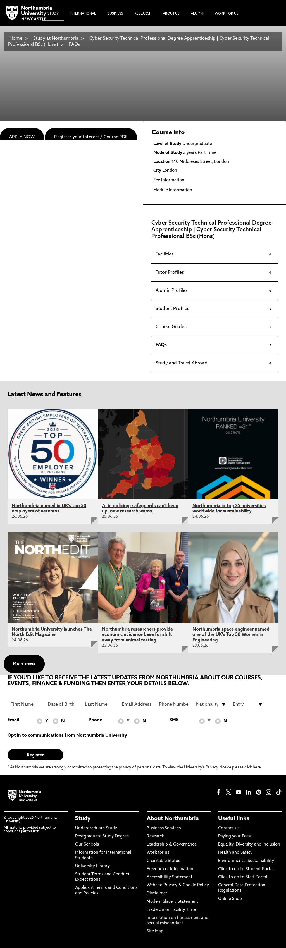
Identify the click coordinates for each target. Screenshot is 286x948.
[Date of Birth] (63, 704)
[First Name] (26, 704)
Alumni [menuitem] (197, 13)
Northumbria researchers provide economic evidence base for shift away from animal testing (137, 634)
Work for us (158, 853)
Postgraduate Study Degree (102, 836)
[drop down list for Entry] (248, 704)
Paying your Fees (234, 836)
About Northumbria (173, 819)
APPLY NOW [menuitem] (22, 137)
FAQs (74, 44)
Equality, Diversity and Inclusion (249, 844)
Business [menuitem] (115, 13)
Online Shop (230, 899)
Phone (95, 720)
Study (82, 819)
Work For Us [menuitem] (227, 13)
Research (156, 836)
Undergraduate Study (96, 828)
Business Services (164, 828)
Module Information (172, 190)
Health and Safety (235, 853)
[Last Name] (100, 704)
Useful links (233, 819)
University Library (92, 866)
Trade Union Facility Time (171, 910)
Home (15, 38)
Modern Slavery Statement (172, 902)
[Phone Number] (174, 704)
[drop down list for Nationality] (211, 704)
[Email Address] (137, 704)
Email (13, 720)
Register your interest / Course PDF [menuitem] (91, 137)
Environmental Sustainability (246, 861)
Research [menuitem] (143, 13)
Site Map (155, 931)
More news (24, 664)
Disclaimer (157, 893)
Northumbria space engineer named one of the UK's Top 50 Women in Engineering (231, 634)
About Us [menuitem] (171, 13)
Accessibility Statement (169, 877)
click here (252, 767)
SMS (174, 720)
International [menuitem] (83, 13)
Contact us (228, 828)
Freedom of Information (170, 869)
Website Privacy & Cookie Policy (178, 885)
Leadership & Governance (172, 844)
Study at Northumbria (55, 38)
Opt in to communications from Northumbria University (67, 735)
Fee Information (168, 180)
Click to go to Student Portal (246, 869)
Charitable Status (163, 861)
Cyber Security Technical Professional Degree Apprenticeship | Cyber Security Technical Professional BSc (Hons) (138, 41)
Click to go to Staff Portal (242, 877)
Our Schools (87, 844)
